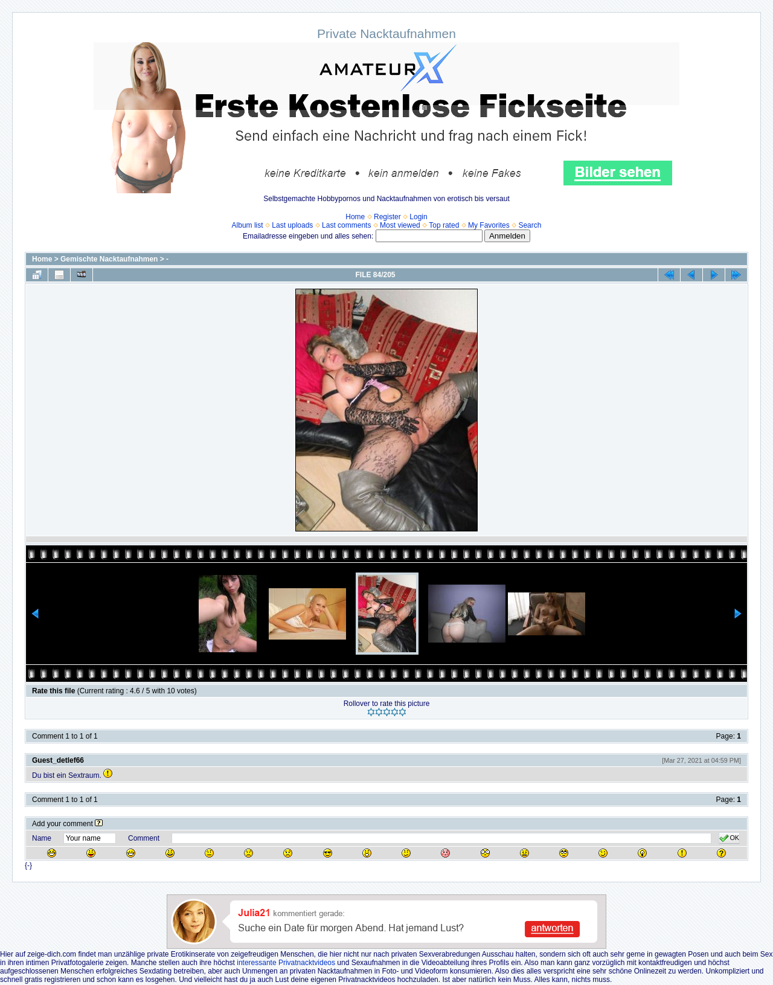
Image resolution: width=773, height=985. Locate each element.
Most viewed (400, 225)
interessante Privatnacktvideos (286, 962)
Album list (247, 225)
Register (387, 217)
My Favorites (489, 225)
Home (355, 217)
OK (729, 838)
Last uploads (292, 225)
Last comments (346, 225)
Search (529, 225)
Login (418, 217)
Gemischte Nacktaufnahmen (109, 259)
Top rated (444, 225)
